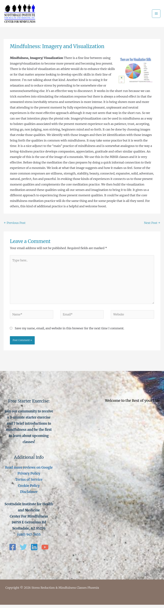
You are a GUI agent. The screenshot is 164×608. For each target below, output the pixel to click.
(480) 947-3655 (28, 538)
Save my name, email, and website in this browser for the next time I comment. (69, 331)
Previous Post (15, 226)
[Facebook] (12, 550)
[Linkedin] (34, 550)
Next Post (152, 226)
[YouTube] (45, 550)
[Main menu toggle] (156, 15)
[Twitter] (23, 550)
